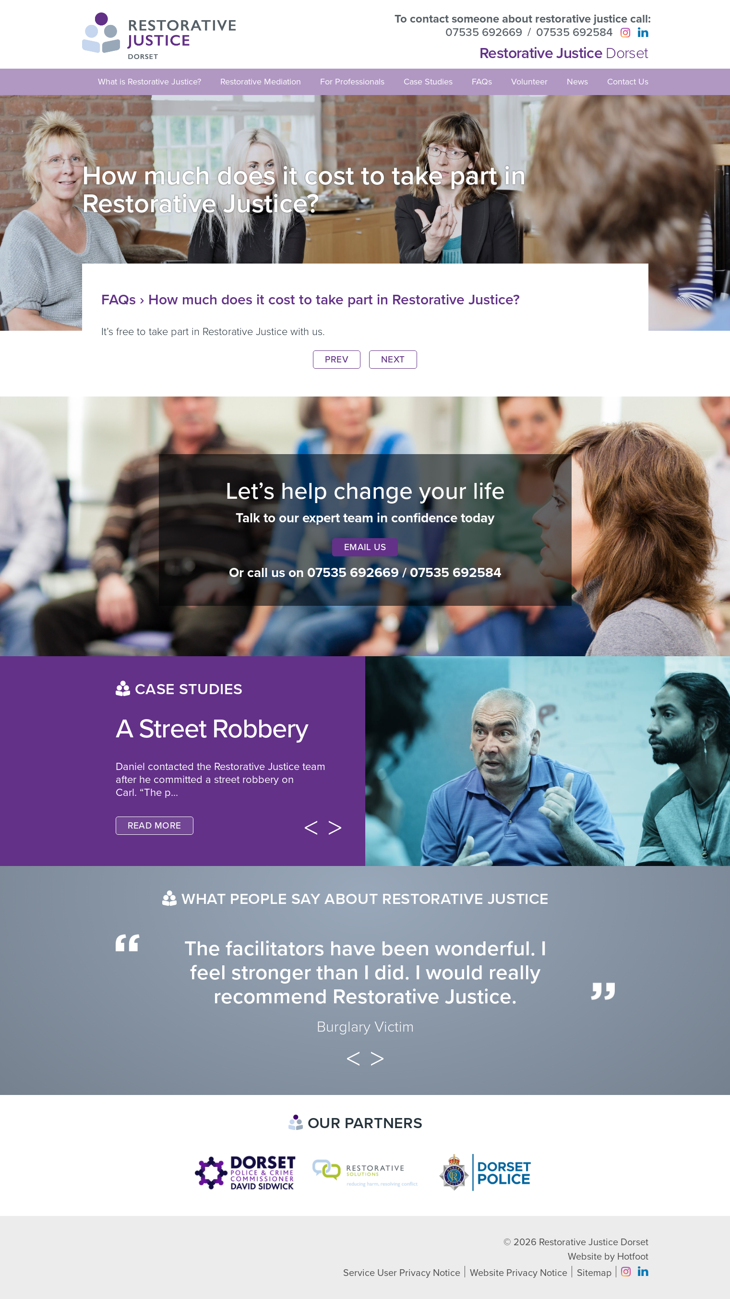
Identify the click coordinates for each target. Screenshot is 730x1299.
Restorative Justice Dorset (593, 1242)
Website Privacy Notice (518, 1273)
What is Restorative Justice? (149, 81)
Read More (154, 825)
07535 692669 (483, 32)
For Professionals (352, 81)
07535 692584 (574, 32)
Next (393, 359)
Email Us (365, 547)
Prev (336, 359)
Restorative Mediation (260, 81)
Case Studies (428, 81)
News (577, 81)
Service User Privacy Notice (401, 1273)
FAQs (482, 81)
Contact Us (627, 81)
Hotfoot (632, 1257)
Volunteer (529, 81)
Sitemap (594, 1273)
